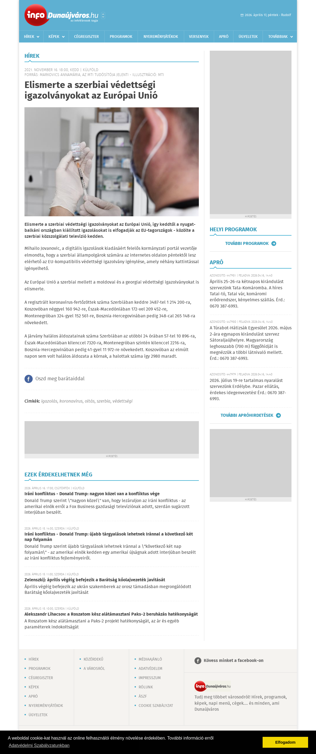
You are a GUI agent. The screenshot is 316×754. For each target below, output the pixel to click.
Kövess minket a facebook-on (233, 660)
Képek (53, 37)
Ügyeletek (248, 37)
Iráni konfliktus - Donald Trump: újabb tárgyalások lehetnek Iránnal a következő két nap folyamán (109, 537)
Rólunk (146, 687)
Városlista (103, 15)
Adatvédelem (150, 669)
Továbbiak (278, 37)
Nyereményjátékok (161, 37)
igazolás (49, 401)
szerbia (103, 401)
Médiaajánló (150, 659)
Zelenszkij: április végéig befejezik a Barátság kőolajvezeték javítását (95, 580)
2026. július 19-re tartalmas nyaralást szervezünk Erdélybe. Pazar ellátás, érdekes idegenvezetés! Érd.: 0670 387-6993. (248, 389)
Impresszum (150, 678)
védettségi (122, 401)
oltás (90, 401)
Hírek (29, 37)
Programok (121, 37)
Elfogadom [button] (285, 742)
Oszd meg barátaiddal (59, 379)
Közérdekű (93, 659)
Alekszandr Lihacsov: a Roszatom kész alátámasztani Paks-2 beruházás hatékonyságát (111, 614)
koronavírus (71, 401)
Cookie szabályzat (156, 706)
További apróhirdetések (247, 415)
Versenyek (199, 37)
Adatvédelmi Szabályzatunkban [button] (39, 745)
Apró (224, 37)
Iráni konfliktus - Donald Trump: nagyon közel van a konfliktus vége (92, 494)
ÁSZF (143, 697)
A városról (94, 669)
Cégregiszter (86, 37)
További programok (247, 243)
